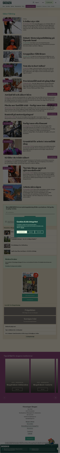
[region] (30, 226)
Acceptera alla (38, 231)
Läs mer (22, 227)
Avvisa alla (28, 231)
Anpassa (20, 231)
